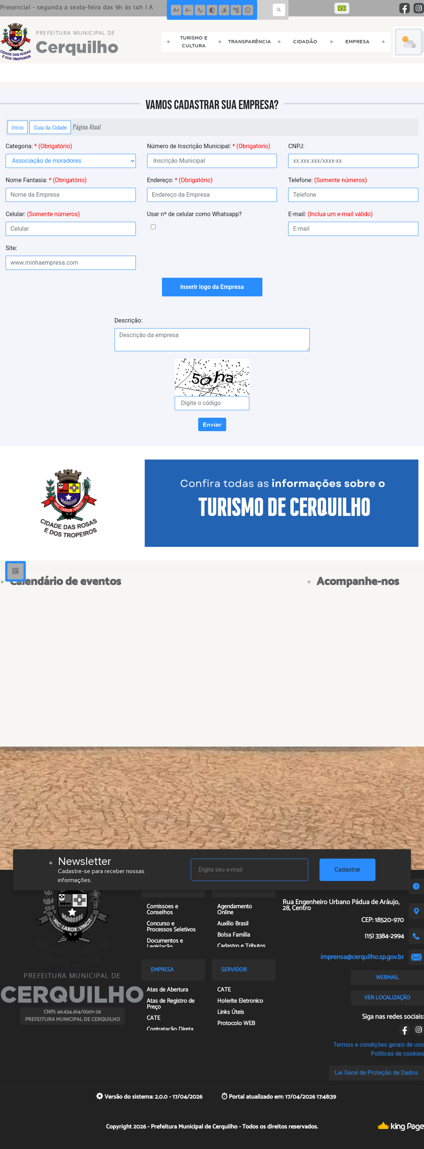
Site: (11, 248)
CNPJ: (296, 146)
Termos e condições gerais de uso (378, 1044)
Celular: (43, 214)
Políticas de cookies (397, 1053)
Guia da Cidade (50, 127)
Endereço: (180, 180)
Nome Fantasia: (46, 180)
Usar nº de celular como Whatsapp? (194, 214)
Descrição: (129, 320)
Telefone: (327, 180)
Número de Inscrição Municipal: (209, 146)
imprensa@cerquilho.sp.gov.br (362, 957)
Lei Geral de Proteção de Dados (376, 1072)
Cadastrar (347, 869)
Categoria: (39, 146)
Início (18, 127)
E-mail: (330, 214)
